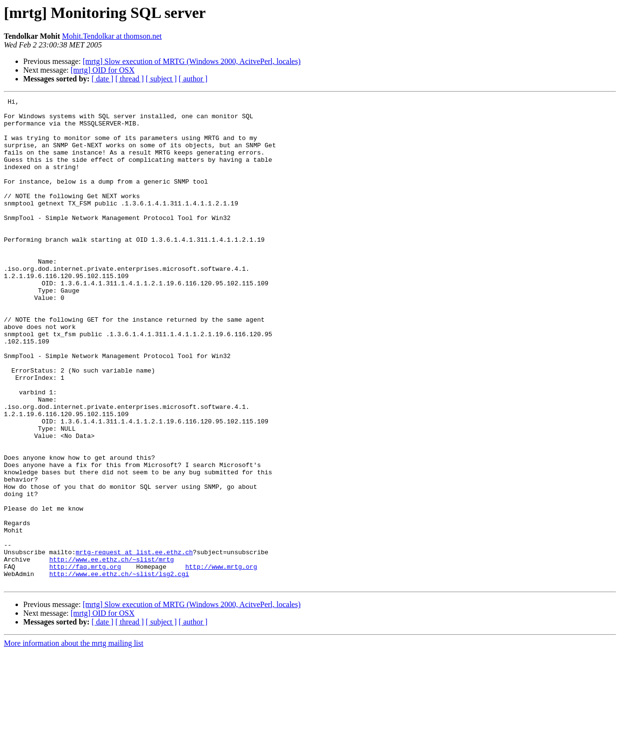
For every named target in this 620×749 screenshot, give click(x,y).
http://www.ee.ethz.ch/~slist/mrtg (111, 652)
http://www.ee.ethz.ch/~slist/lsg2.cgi (119, 669)
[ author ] (193, 79)
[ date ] (102, 79)
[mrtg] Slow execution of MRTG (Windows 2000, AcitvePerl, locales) (192, 61)
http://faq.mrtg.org (85, 660)
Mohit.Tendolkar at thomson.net (112, 36)
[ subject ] (161, 79)
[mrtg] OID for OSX (103, 70)
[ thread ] (129, 79)
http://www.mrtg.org (221, 660)
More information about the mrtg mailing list (73, 740)
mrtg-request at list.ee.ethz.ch (134, 643)
